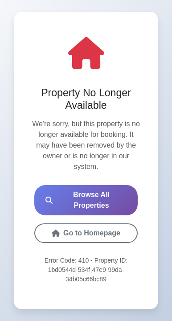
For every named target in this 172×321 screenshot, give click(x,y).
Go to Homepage (86, 233)
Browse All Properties (77, 200)
